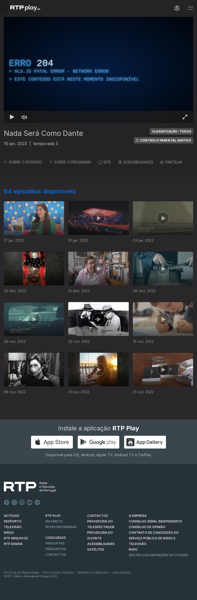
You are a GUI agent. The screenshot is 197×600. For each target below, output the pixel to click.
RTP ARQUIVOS (16, 538)
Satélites (95, 549)
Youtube (30, 502)
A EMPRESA (138, 516)
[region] (98, 70)
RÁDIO (9, 532)
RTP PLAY (53, 516)
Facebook (6, 502)
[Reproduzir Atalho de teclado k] (12, 117)
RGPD (133, 549)
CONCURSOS (55, 538)
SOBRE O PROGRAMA (70, 162)
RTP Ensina (13, 544)
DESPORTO (13, 521)
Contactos (55, 555)
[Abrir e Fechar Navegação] (190, 8)
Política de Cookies (58, 572)
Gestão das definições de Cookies (158, 555)
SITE (104, 162)
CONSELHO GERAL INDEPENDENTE (155, 521)
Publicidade (122, 572)
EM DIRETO (54, 521)
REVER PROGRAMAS (61, 527)
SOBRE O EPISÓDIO (23, 162)
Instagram (22, 502)
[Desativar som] (24, 117)
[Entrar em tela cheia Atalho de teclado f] (185, 117)
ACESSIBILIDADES (135, 162)
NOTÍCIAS (11, 516)
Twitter (14, 502)
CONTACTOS (97, 516)
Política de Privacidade (21, 572)
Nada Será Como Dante (43, 133)
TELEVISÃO (13, 527)
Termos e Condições (93, 572)
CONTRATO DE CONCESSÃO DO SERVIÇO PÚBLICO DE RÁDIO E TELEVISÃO (154, 538)
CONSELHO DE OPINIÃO (147, 527)
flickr (37, 502)
